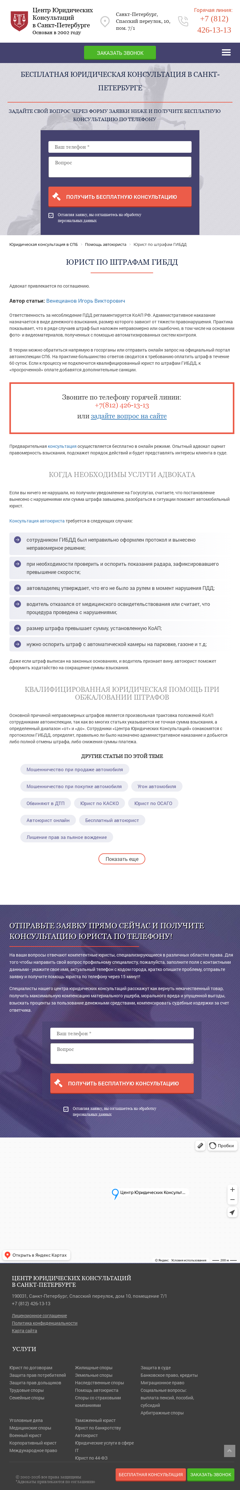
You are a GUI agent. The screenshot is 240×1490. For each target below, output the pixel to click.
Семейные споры (26, 1398)
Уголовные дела (26, 1420)
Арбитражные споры (162, 1413)
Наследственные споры (99, 1383)
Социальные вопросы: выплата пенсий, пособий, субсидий (167, 1397)
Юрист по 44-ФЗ (91, 1458)
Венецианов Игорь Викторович (85, 300)
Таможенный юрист (95, 1420)
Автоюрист (86, 1435)
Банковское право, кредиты (169, 1375)
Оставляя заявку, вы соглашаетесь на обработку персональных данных (94, 218)
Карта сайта (24, 1331)
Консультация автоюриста (37, 521)
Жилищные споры (93, 1368)
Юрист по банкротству (98, 1428)
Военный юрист (25, 1435)
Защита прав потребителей (37, 1375)
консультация (62, 446)
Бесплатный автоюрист (112, 820)
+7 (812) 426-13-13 (31, 1303)
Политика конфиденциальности (45, 1323)
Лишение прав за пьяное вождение (67, 837)
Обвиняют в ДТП (46, 803)
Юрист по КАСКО (99, 803)
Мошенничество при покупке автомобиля (74, 786)
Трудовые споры (26, 1390)
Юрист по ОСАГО (153, 803)
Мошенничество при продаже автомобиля (75, 769)
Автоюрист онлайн (48, 820)
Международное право (33, 1450)
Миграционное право (162, 1383)
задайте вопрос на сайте (129, 416)
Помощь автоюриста (96, 1390)
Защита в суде (156, 1368)
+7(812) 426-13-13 (122, 405)
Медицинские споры (30, 1428)
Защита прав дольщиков (35, 1383)
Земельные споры (93, 1375)
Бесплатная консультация (151, 1474)
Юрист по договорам (30, 1368)
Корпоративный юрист (33, 1443)
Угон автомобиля (157, 786)
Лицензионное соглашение (39, 1315)
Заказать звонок (120, 53)
